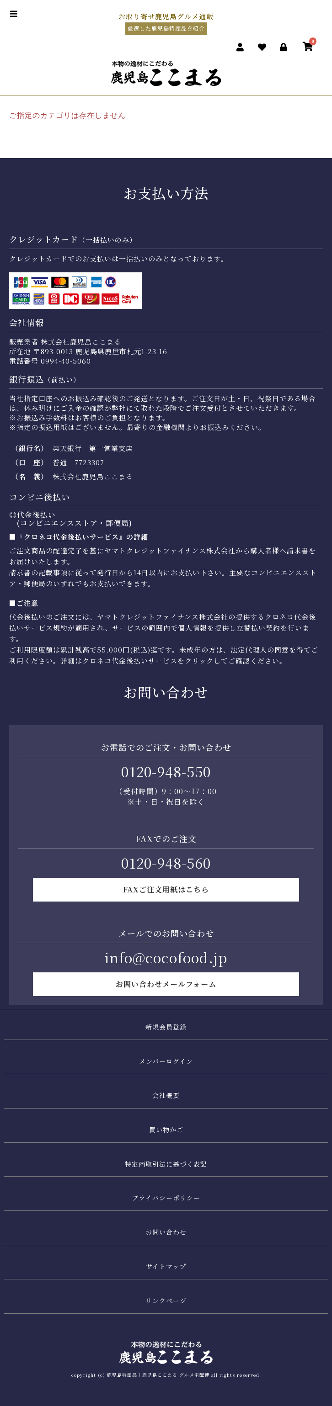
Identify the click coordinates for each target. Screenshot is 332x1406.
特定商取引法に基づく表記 (166, 1163)
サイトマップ (166, 1266)
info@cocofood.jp (166, 957)
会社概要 (166, 1095)
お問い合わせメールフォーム (166, 984)
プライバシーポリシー (166, 1197)
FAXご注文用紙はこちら (166, 889)
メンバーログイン (166, 1061)
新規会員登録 (166, 1026)
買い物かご (166, 1129)
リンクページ (166, 1300)
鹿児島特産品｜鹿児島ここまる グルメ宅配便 (158, 1374)
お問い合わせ (166, 1231)
